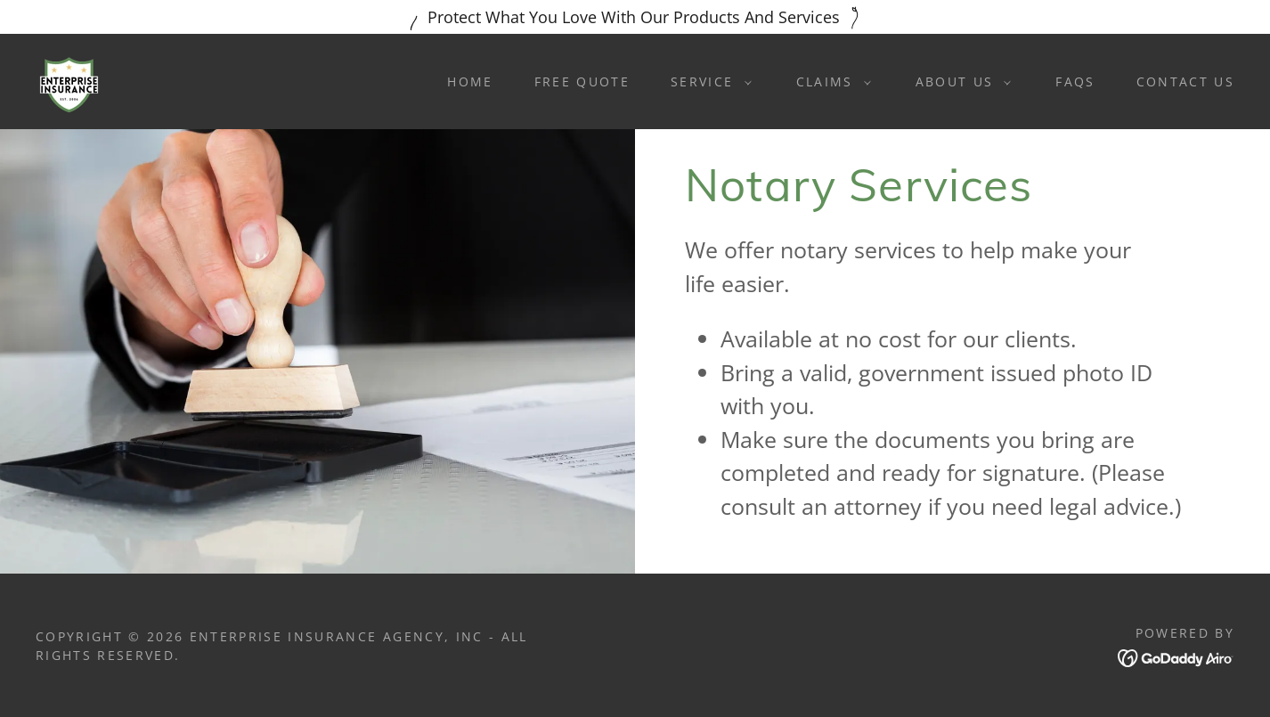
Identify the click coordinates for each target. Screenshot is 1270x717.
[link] (69, 79)
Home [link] (470, 81)
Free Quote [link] (582, 81)
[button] (706, 82)
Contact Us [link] (1185, 81)
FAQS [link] (1075, 81)
